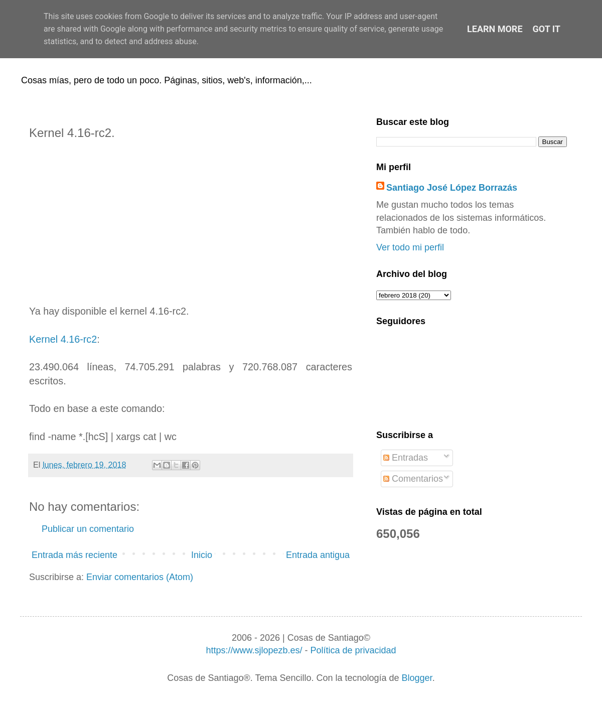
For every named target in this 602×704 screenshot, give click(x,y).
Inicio (201, 555)
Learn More (495, 29)
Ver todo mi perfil (410, 247)
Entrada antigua (318, 555)
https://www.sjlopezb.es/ (254, 650)
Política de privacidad (353, 650)
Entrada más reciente (74, 555)
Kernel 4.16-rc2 (63, 339)
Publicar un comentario (88, 529)
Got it (546, 29)
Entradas (405, 458)
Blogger (417, 678)
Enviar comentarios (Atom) (139, 577)
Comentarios (413, 479)
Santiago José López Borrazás (451, 188)
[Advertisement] (190, 222)
